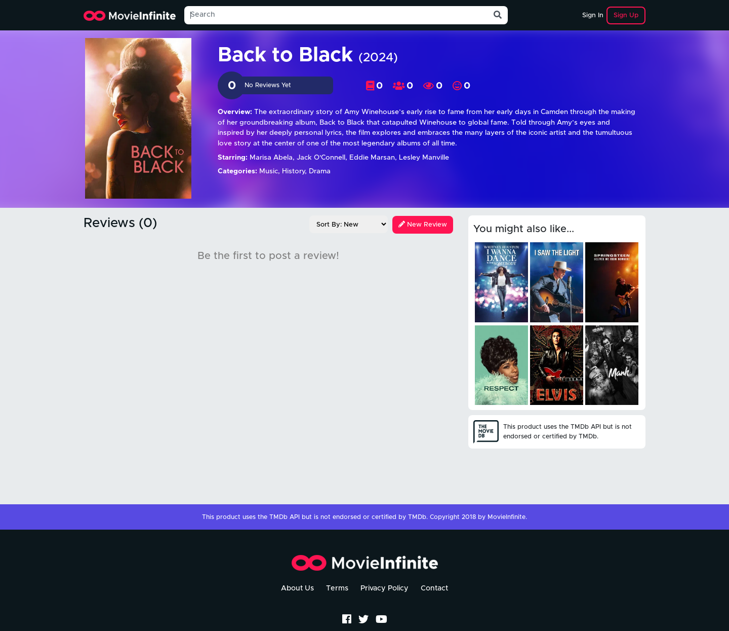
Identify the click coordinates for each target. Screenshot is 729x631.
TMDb (417, 517)
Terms (337, 588)
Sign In (592, 15)
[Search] (336, 15)
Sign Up (626, 15)
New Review (422, 224)
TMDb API (284, 517)
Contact (434, 588)
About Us (297, 588)
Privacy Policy (384, 588)
